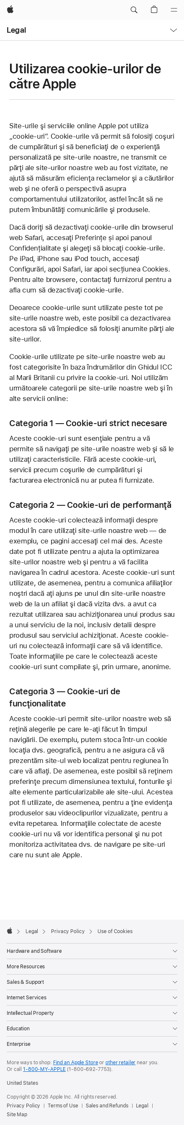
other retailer (120, 1063)
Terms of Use (63, 1106)
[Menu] (174, 10)
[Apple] (10, 10)
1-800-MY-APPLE (44, 1069)
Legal (16, 30)
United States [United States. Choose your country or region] (22, 1083)
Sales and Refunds (107, 1106)
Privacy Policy (23, 1106)
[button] (134, 10)
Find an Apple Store (75, 1063)
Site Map (17, 1114)
